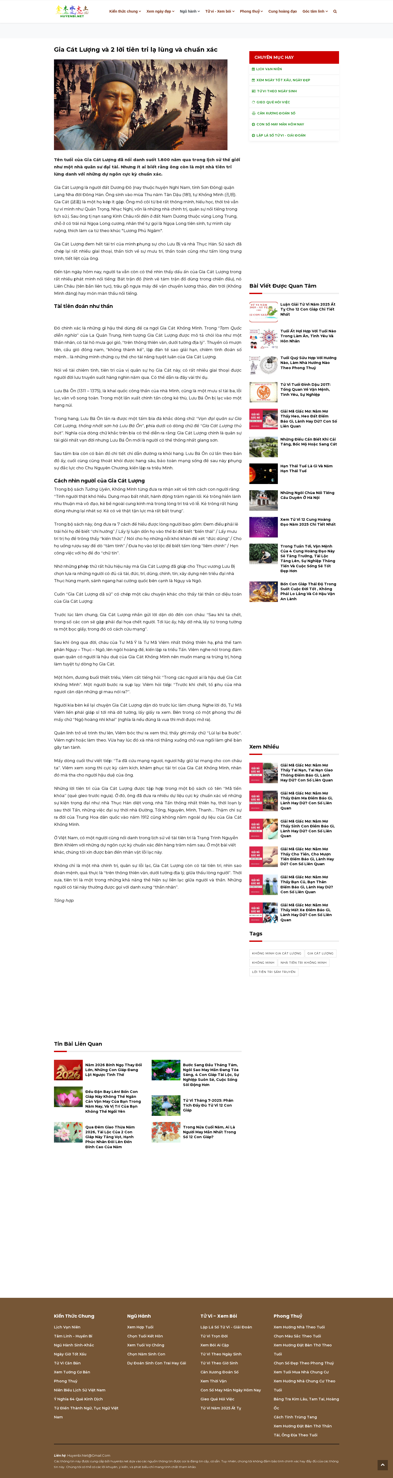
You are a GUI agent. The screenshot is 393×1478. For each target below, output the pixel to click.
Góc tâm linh (313, 11)
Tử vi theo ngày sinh (221, 1354)
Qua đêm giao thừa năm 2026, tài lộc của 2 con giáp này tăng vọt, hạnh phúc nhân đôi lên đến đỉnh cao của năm (110, 1137)
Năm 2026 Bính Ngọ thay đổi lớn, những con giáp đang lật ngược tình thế (113, 1070)
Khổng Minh (263, 962)
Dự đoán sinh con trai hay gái (156, 1363)
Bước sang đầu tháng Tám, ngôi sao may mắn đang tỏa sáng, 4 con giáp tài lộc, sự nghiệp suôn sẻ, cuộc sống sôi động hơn (211, 1075)
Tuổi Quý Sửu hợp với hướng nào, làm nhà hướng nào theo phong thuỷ (308, 362)
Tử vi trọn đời (214, 1336)
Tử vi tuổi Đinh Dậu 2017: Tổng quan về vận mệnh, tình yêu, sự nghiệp (305, 389)
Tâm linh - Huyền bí (73, 1336)
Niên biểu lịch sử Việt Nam (79, 1390)
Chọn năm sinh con (146, 1354)
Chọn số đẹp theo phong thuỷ (304, 1363)
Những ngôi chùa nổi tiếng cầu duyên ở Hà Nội (307, 495)
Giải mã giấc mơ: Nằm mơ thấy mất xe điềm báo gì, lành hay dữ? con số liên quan (306, 912)
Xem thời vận (213, 1381)
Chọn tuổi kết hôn (145, 1336)
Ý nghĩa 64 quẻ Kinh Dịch (78, 1399)
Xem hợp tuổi (140, 1327)
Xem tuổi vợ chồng (145, 1345)
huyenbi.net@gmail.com (88, 1455)
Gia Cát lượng (321, 953)
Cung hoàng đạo (282, 11)
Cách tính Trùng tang (295, 1417)
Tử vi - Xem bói (218, 11)
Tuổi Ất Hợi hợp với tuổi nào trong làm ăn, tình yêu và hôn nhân (308, 336)
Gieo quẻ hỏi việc (217, 1399)
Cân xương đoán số (219, 1372)
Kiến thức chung (123, 11)
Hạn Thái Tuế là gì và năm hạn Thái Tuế (306, 468)
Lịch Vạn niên (67, 1327)
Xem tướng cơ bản (72, 1372)
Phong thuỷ (250, 11)
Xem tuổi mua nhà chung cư (301, 1372)
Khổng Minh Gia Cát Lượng (276, 953)
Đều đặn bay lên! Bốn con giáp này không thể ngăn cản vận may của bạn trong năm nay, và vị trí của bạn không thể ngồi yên (113, 1101)
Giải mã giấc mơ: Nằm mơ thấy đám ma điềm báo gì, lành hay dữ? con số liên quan (306, 800)
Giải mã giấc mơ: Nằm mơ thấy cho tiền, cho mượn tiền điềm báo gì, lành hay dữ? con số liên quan (307, 856)
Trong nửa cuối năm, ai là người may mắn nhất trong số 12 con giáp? (209, 1132)
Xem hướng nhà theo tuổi (299, 1327)
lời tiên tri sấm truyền (274, 972)
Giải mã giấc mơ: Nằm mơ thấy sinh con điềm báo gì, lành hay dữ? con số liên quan (307, 828)
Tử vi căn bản (67, 1363)
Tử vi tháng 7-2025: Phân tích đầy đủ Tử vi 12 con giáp (208, 1105)
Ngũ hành (188, 11)
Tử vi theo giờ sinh (219, 1363)
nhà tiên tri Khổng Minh (304, 962)
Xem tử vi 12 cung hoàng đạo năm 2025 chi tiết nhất (308, 522)
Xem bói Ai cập (214, 1345)
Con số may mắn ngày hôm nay (230, 1390)
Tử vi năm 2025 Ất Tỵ (220, 1408)
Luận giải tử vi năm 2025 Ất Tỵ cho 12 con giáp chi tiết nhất (307, 309)
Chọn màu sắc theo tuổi (297, 1336)
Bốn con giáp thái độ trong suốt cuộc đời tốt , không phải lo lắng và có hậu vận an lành (308, 591)
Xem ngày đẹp (159, 11)
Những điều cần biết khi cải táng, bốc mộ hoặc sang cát (308, 441)
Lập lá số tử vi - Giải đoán (226, 1327)
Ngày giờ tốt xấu (70, 1354)
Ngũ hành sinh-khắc (74, 1345)
